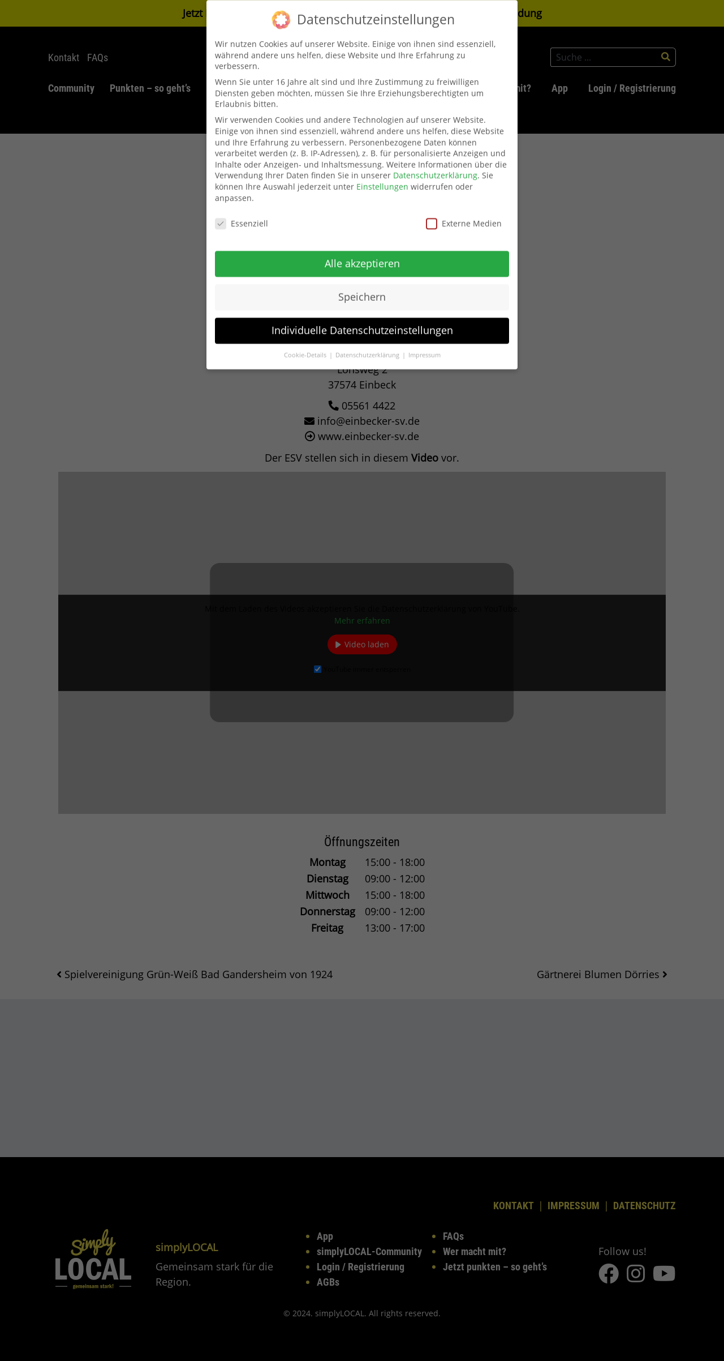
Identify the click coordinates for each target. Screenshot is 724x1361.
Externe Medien (464, 215)
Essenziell (241, 215)
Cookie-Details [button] (306, 346)
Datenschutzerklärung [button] (368, 346)
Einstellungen (382, 177)
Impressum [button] (424, 346)
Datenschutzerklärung (435, 166)
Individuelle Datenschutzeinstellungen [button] (362, 321)
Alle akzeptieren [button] (362, 254)
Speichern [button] (362, 288)
